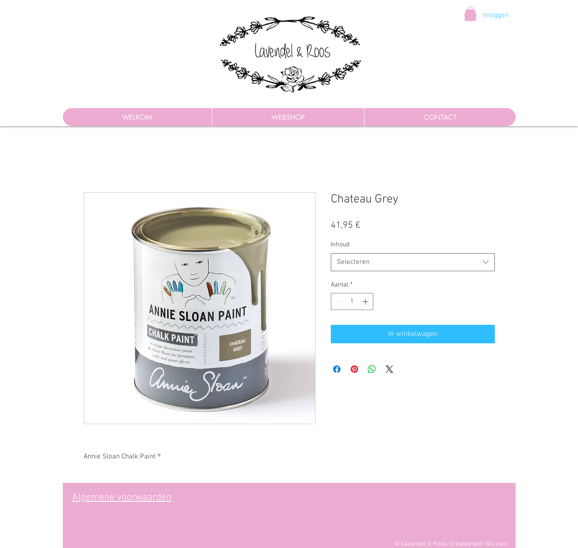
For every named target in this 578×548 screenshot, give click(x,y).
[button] (470, 13)
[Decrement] (338, 301)
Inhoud (340, 245)
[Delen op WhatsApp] (371, 369)
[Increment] (366, 301)
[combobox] (413, 262)
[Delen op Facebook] (336, 369)
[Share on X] (389, 369)
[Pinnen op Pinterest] (354, 369)
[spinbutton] (352, 301)
